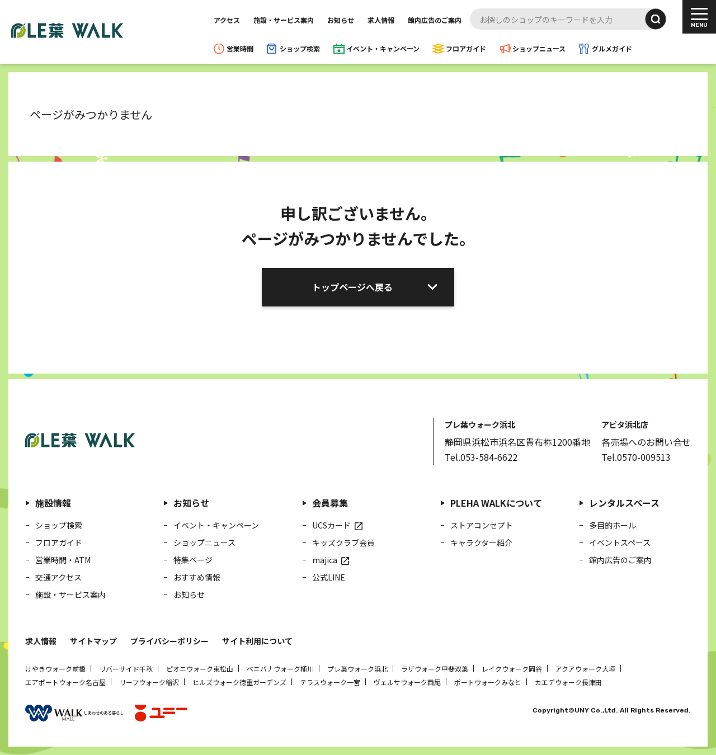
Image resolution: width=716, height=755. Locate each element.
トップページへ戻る (352, 287)
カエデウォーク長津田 (568, 682)
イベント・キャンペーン (383, 48)
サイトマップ (93, 641)
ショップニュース (539, 48)
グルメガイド (612, 48)
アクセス (227, 20)
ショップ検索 (300, 48)
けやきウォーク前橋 (55, 668)
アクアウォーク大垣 (585, 668)
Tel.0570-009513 (636, 457)
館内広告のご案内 (434, 20)
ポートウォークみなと (487, 682)
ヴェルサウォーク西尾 (407, 682)
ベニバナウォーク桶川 (280, 668)
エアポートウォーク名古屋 (65, 682)
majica (324, 559)
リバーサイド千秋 (126, 668)
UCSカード (331, 525)
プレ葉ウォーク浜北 (357, 668)
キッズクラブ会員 (343, 542)
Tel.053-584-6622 (481, 457)
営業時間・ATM (63, 559)
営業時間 (240, 48)
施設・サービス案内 (283, 20)
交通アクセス (58, 577)
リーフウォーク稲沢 (149, 682)
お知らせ (340, 20)
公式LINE (328, 577)
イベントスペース (620, 542)
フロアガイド (466, 48)
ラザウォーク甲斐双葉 (434, 668)
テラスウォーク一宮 (330, 682)
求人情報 (381, 20)
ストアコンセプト (481, 525)
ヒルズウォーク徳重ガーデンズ (239, 682)
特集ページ (193, 559)
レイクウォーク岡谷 (512, 668)
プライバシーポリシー (169, 641)
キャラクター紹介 (481, 542)
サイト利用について (257, 641)
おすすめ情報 (196, 577)
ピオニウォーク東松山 (199, 668)
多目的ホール (612, 525)
